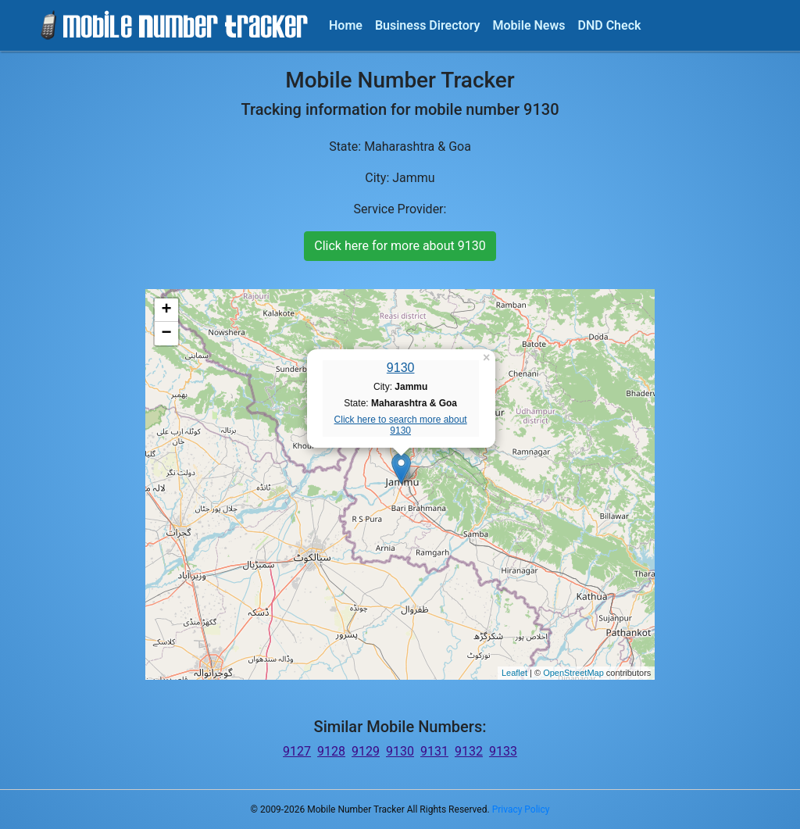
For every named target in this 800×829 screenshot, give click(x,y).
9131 (434, 751)
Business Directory (427, 25)
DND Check (609, 25)
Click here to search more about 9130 (400, 425)
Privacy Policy (521, 809)
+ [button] (167, 310)
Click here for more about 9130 (399, 245)
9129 (366, 751)
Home (345, 25)
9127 (297, 751)
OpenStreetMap (573, 672)
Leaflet (514, 672)
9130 (401, 367)
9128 (331, 751)
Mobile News (529, 25)
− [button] (167, 333)
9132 (469, 751)
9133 (503, 751)
